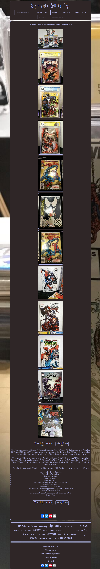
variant (51, 534)
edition (23, 530)
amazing (43, 538)
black (72, 527)
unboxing (43, 526)
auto (44, 530)
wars (14, 527)
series (84, 526)
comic (65, 530)
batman (73, 534)
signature (55, 526)
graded (33, 537)
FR (52, 561)
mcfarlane (32, 526)
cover (51, 530)
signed (28, 534)
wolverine (18, 535)
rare (43, 535)
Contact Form (50, 550)
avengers (58, 530)
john (29, 530)
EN (49, 561)
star (50, 538)
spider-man (65, 537)
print (59, 535)
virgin (84, 535)
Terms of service (50, 557)
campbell (72, 530)
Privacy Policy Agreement (51, 554)
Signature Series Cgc (51, 546)
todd (55, 538)
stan (65, 534)
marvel (22, 526)
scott (38, 535)
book (77, 527)
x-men (66, 526)
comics (37, 529)
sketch (84, 530)
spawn (79, 535)
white (77, 530)
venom (16, 530)
